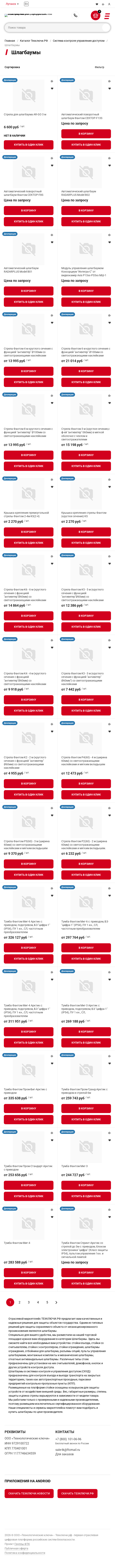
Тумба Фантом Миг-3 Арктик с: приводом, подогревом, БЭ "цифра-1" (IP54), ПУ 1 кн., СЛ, (84, 1009)
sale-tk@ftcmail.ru (67, 1450)
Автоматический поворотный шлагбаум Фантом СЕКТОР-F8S (23, 193)
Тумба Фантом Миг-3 (74, 1166)
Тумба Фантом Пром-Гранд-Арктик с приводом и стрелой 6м (84, 1091)
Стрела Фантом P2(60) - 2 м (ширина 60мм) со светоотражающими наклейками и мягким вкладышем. (84, 845)
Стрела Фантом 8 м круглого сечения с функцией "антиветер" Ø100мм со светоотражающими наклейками (28, 432)
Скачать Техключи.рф (77, 1493)
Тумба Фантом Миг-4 (17, 1242)
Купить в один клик (28, 144)
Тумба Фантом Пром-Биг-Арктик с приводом (25, 1091)
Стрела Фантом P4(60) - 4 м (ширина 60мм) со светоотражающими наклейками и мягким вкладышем (84, 761)
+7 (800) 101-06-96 (75, 15)
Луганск (11, 3)
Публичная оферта (16, 1548)
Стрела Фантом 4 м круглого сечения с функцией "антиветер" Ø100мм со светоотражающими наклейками (28, 352)
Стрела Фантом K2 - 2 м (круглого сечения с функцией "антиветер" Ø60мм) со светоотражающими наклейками (25, 762)
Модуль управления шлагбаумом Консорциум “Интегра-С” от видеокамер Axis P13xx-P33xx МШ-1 (83, 272)
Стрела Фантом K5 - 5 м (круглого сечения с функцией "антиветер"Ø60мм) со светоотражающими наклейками (82, 595)
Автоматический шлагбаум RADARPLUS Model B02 (78, 193)
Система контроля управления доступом (78, 40)
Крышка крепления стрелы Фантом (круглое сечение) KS (83, 514)
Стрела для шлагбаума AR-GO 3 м (25, 114)
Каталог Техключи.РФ (34, 40)
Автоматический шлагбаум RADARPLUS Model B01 (21, 270)
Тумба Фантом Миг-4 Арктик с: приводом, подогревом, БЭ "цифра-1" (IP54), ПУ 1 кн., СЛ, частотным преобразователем (27, 1011)
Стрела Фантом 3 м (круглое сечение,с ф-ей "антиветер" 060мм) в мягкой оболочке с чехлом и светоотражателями (85, 434)
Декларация (10, 80)
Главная (10, 40)
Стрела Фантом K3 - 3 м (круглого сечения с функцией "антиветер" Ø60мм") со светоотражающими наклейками (82, 679)
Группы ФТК (22, 1544)
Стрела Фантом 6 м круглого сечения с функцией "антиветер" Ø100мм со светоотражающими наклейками (85, 352)
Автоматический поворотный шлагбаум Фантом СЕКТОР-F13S (81, 116)
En (26, 3)
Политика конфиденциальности (25, 1552)
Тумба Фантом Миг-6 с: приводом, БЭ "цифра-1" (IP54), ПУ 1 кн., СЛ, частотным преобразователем (84, 925)
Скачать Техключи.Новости (29, 1493)
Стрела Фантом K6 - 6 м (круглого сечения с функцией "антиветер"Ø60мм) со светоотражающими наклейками (25, 595)
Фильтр (99, 67)
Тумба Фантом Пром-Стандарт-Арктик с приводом (28, 1168)
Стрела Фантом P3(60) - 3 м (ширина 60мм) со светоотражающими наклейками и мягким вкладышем (27, 845)
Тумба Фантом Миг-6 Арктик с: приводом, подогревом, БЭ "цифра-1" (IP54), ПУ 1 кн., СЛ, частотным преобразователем (27, 927)
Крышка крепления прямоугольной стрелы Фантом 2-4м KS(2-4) (26, 514)
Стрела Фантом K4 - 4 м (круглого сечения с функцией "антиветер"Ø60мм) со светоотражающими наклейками (25, 679)
